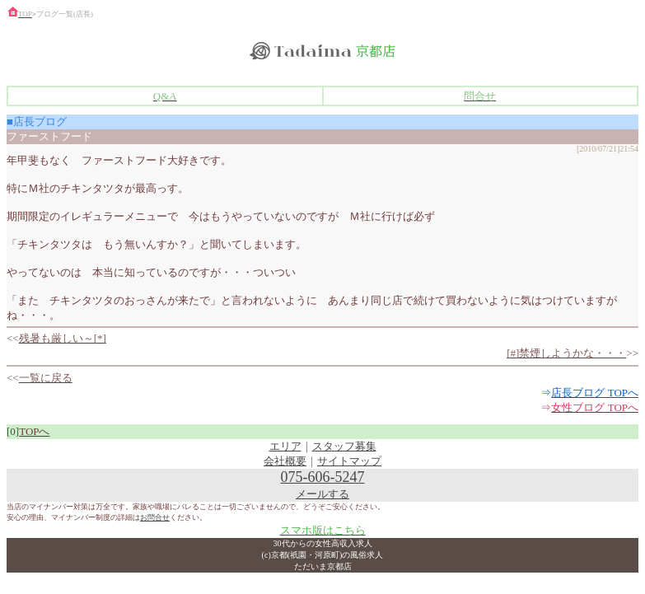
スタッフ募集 (344, 446)
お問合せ (155, 517)
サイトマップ (349, 461)
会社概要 (285, 461)
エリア (285, 446)
